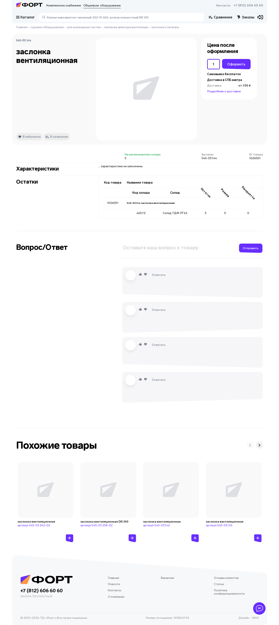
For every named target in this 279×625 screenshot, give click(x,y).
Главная (21, 27)
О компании (116, 596)
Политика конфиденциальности (229, 592)
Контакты (223, 5)
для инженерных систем (84, 27)
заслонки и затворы (165, 27)
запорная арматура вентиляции (126, 27)
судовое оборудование (47, 27)
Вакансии (167, 577)
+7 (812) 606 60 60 (248, 5)
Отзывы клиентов (226, 577)
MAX (255, 618)
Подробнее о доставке (224, 91)
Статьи (219, 584)
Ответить (159, 275)
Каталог (25, 17)
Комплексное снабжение (63, 5)
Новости (114, 584)
